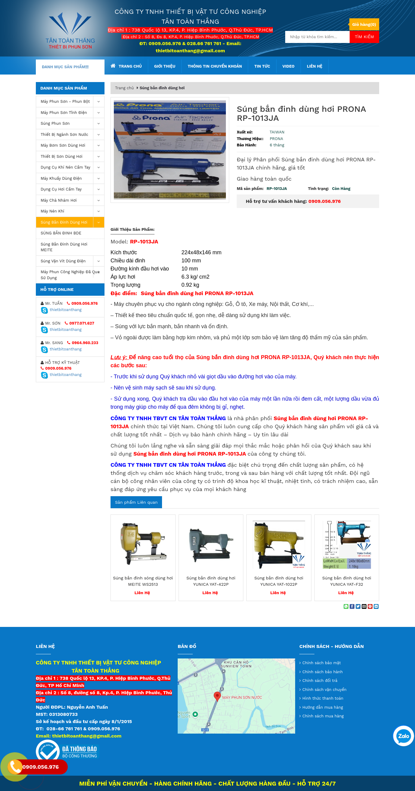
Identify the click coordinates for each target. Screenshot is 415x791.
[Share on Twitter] (358, 606)
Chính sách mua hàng (323, 716)
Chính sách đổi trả (319, 680)
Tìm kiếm (364, 36)
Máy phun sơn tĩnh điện (72, 112)
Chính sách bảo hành (322, 672)
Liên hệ (314, 66)
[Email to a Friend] (364, 606)
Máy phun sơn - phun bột (72, 101)
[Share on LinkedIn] (376, 606)
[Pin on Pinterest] (370, 606)
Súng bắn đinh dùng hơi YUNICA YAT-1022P (278, 581)
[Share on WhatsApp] (346, 606)
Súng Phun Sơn (72, 123)
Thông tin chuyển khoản (215, 66)
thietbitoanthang (61, 309)
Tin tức (262, 66)
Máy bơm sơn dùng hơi (72, 145)
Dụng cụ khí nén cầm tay (72, 167)
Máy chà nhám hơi (72, 200)
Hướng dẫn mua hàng (322, 707)
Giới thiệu (164, 66)
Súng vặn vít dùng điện (72, 261)
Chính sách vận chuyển (324, 689)
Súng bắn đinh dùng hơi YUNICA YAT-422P (210, 581)
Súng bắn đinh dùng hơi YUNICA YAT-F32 (346, 581)
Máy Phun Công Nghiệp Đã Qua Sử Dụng (72, 273)
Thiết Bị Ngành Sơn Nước (72, 134)
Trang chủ (126, 66)
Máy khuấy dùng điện (72, 178)
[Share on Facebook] (352, 606)
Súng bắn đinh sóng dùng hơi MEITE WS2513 (143, 581)
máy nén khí (72, 211)
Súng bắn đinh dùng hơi (72, 222)
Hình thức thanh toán (322, 698)
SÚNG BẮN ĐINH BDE (61, 233)
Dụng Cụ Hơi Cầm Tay (72, 189)
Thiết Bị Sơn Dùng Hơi (72, 156)
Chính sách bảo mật (321, 663)
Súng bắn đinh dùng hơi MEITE (64, 247)
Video (288, 66)
